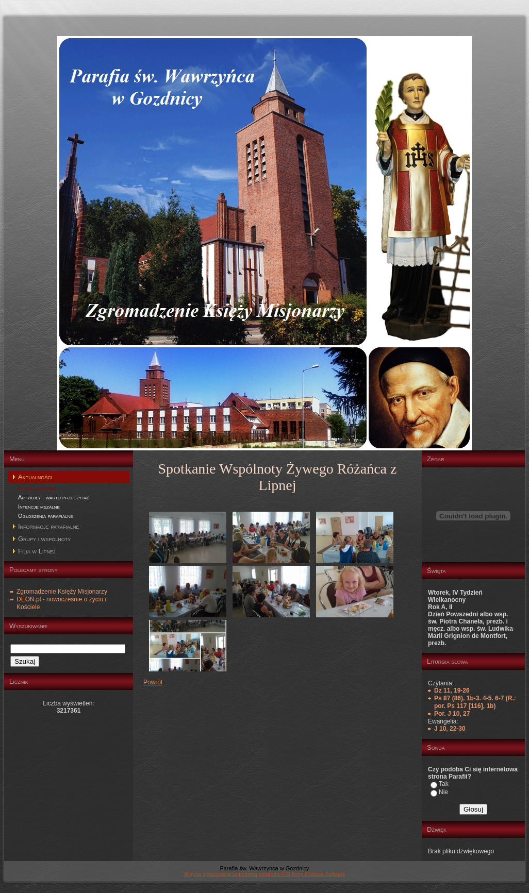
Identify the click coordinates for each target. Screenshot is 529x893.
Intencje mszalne (39, 506)
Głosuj (473, 809)
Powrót (152, 682)
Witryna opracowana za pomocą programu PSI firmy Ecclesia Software (264, 874)
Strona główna (37, 488)
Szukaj (24, 661)
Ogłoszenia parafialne (45, 516)
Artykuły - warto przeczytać (54, 497)
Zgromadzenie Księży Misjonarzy (61, 591)
